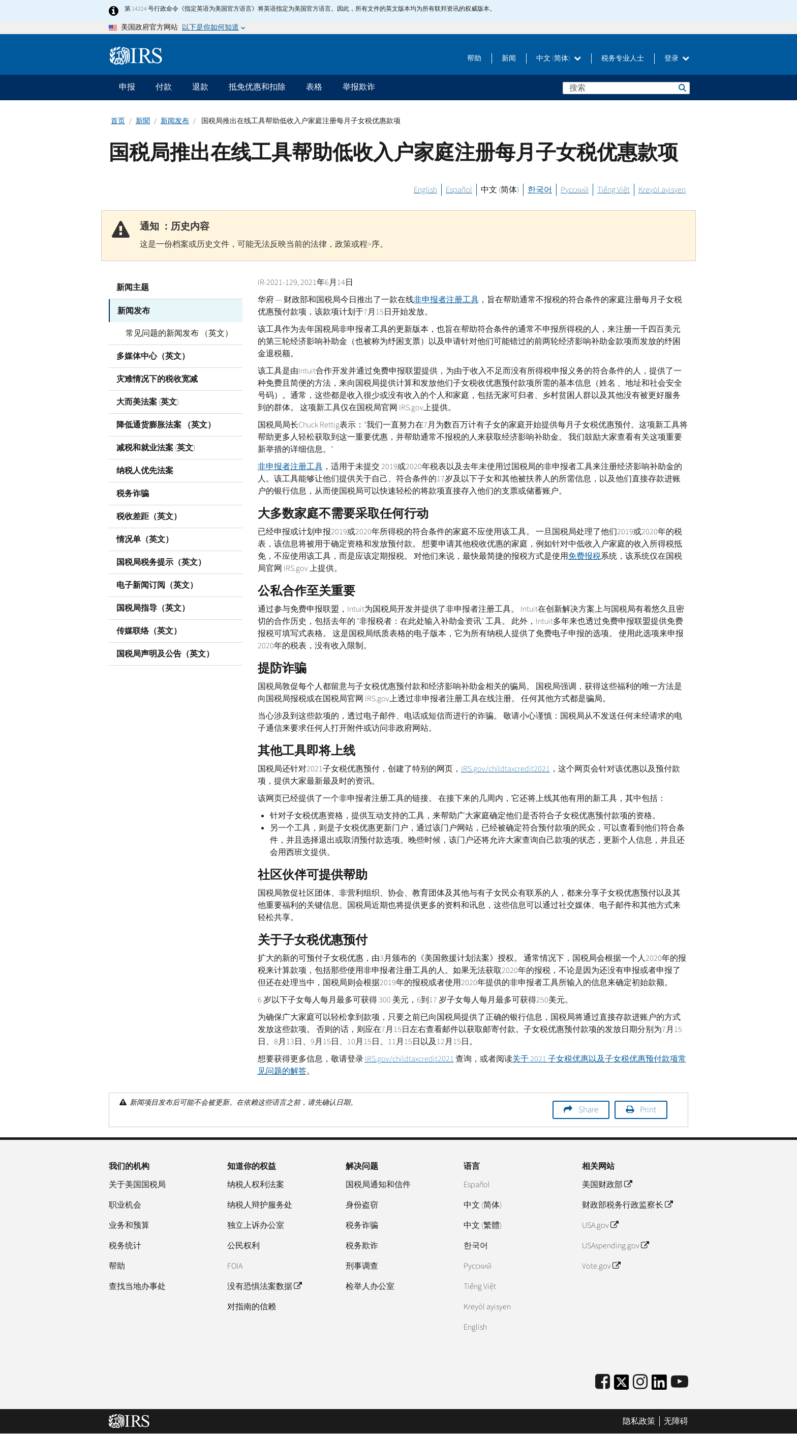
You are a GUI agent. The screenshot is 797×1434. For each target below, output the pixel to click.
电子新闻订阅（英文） (157, 584)
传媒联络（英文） (148, 630)
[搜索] (626, 88)
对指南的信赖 (251, 1306)
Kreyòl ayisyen (662, 189)
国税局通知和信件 (378, 1184)
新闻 (509, 58)
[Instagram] (640, 1382)
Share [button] (588, 1110)
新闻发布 (175, 121)
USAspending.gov (615, 1245)
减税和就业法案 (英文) (155, 447)
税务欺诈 (362, 1245)
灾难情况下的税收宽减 (157, 378)
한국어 (540, 189)
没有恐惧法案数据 (264, 1286)
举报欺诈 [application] (359, 87)
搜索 (681, 87)
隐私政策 (639, 1421)
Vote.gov (601, 1266)
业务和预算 (129, 1225)
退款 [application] (200, 87)
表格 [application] (314, 87)
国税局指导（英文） (153, 607)
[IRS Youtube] (679, 1382)
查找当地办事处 (137, 1286)
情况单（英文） (144, 538)
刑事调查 (362, 1266)
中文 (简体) (558, 58)
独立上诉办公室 (255, 1225)
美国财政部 (607, 1184)
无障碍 (676, 1421)
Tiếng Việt (613, 189)
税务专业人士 (622, 58)
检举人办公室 (370, 1286)
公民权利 (243, 1245)
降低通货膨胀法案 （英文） (166, 424)
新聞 (143, 121)
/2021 (505, 769)
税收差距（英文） (148, 516)
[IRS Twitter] (621, 1385)
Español (459, 189)
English (425, 189)
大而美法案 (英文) (147, 401)
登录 (676, 58)
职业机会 (125, 1205)
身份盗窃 (362, 1205)
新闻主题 (132, 287)
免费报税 (584, 556)
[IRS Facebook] (602, 1382)
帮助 (474, 58)
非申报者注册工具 (446, 299)
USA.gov (600, 1225)
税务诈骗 (132, 493)
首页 (118, 121)
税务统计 (125, 1245)
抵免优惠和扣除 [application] (257, 87)
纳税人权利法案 (255, 1184)
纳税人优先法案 (144, 470)
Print (648, 1110)
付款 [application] (164, 87)
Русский (575, 189)
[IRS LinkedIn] (659, 1385)
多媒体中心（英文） (153, 355)
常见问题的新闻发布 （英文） (177, 332)
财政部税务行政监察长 (627, 1205)
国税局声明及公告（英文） (165, 653)
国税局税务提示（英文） (161, 561)
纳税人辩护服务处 (259, 1205)
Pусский (478, 1266)
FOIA (234, 1266)
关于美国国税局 (137, 1184)
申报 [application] (127, 87)
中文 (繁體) (483, 1225)
